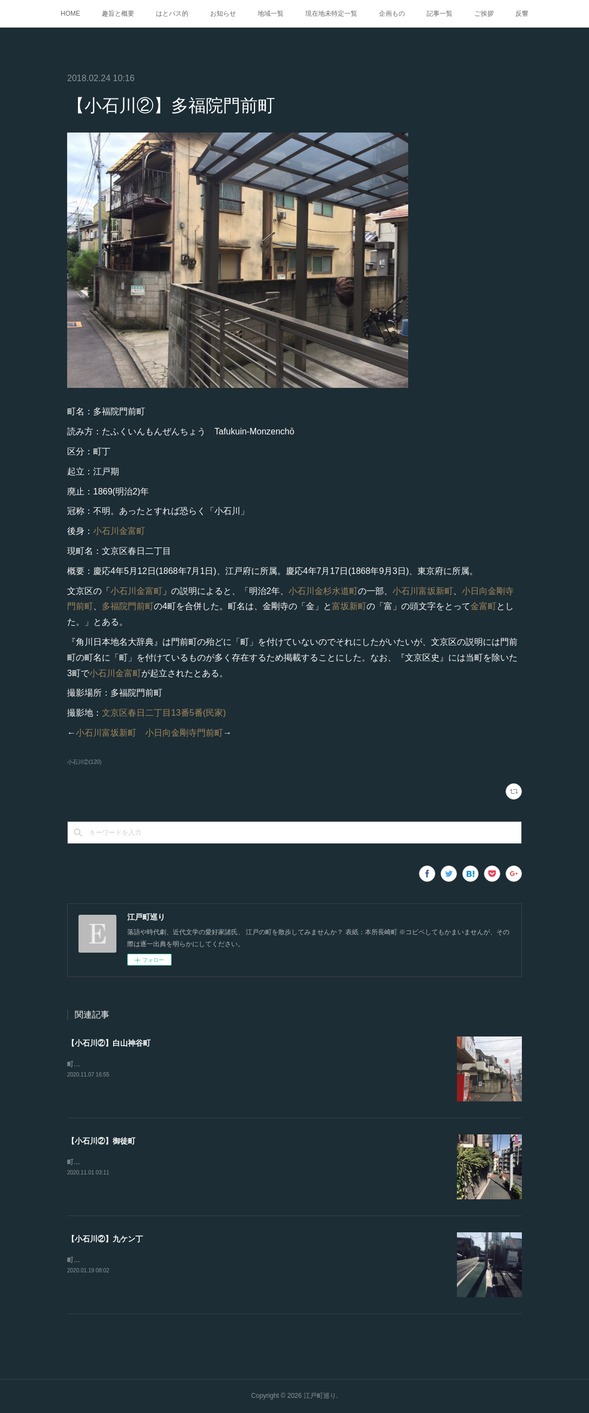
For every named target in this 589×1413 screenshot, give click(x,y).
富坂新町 (349, 606)
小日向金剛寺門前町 (184, 732)
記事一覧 (440, 13)
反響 (521, 13)
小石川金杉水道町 (323, 591)
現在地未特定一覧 (331, 13)
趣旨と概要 (118, 13)
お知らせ (223, 13)
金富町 (483, 606)
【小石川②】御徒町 (101, 1141)
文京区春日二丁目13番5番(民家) (164, 712)
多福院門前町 (128, 606)
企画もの (392, 13)
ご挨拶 (484, 13)
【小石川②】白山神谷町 (108, 1043)
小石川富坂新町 (422, 591)
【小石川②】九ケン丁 (105, 1238)
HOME (70, 13)
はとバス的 (172, 13)
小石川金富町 (119, 531)
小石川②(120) (84, 762)
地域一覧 (271, 13)
